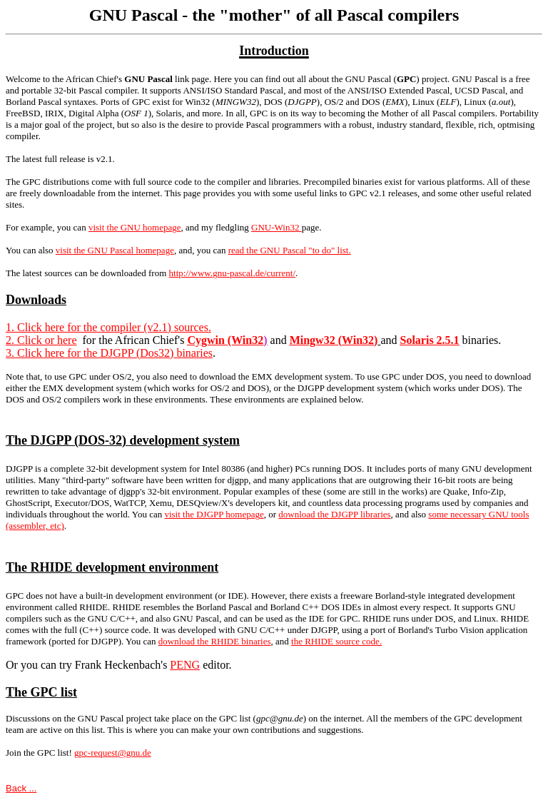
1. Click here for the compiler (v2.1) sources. (108, 327)
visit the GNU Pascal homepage (115, 250)
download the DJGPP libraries (334, 514)
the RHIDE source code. (336, 641)
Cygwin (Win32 (225, 340)
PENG (185, 665)
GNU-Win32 (276, 227)
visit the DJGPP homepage (213, 514)
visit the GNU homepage (134, 227)
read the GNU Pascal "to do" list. (289, 250)
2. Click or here (41, 340)
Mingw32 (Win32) (334, 340)
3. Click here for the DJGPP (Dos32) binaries (109, 353)
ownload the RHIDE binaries (216, 641)
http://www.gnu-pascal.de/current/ (232, 273)
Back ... (21, 788)
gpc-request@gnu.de (112, 752)
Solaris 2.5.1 (429, 340)
